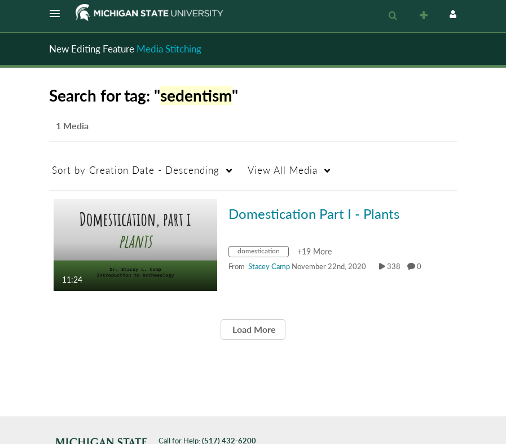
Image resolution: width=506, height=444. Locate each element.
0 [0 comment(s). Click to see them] (421, 266)
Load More (253, 329)
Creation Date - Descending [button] (135, 170)
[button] (58, 13)
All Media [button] (283, 170)
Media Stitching (169, 49)
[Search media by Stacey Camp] (269, 266)
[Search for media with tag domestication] (262, 253)
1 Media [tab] (72, 125)
